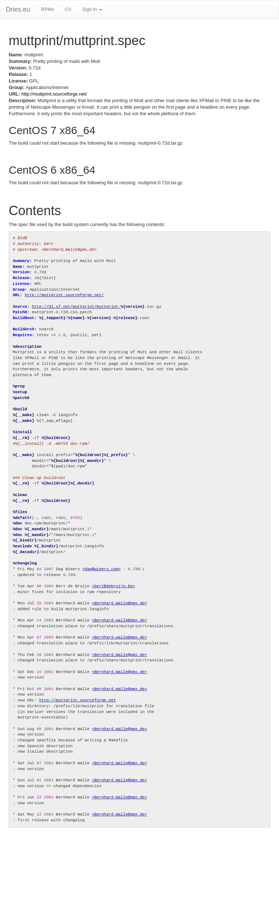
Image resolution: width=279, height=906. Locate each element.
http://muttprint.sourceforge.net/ (54, 94)
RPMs (47, 9)
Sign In (92, 9)
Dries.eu (18, 9)
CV (68, 9)
